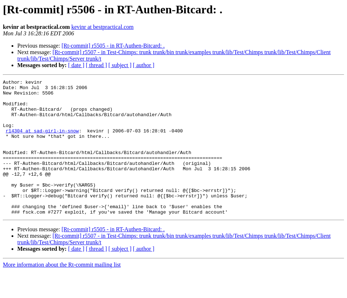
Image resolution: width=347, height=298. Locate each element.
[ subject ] (120, 65)
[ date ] (76, 65)
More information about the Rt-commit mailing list (62, 292)
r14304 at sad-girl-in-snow (42, 141)
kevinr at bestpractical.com (102, 27)
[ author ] (144, 65)
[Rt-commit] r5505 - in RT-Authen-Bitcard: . (113, 46)
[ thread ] (96, 65)
